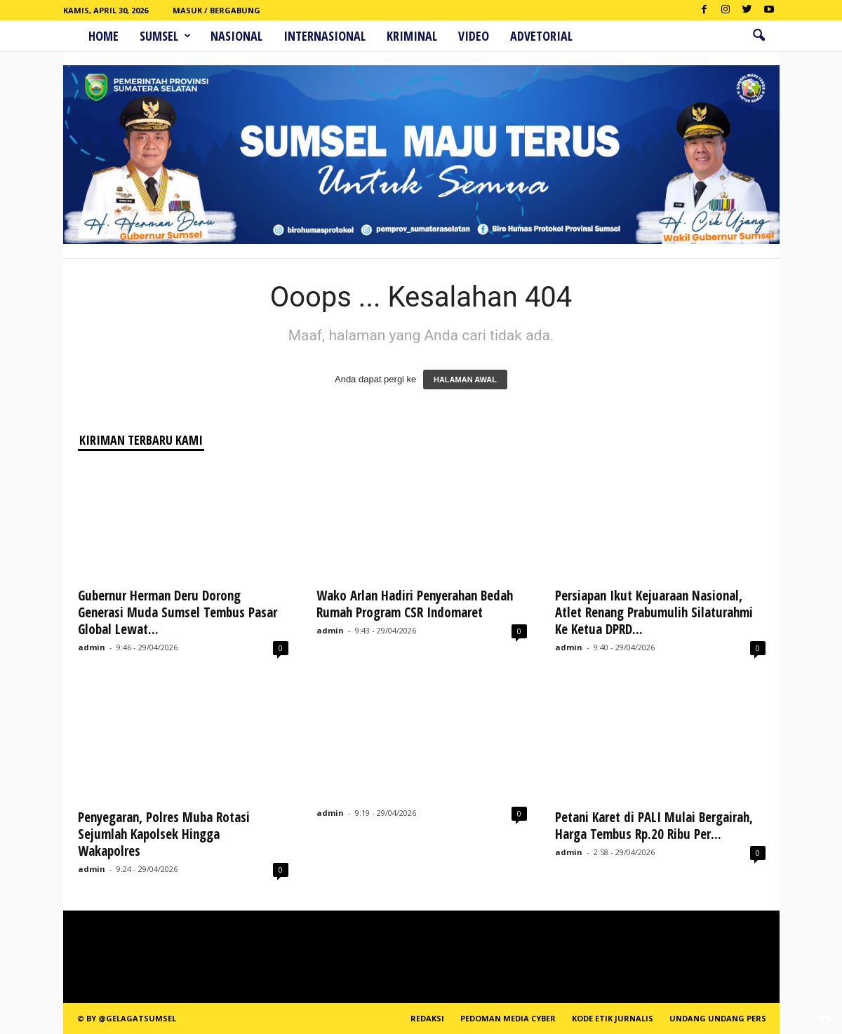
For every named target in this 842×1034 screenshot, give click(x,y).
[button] (758, 35)
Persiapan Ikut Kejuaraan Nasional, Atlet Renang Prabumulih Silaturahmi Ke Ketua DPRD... (655, 612)
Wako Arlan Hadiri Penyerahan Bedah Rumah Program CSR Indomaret (414, 604)
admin (91, 647)
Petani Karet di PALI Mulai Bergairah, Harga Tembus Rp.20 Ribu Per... (654, 825)
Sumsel (165, 35)
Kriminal (412, 35)
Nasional (236, 35)
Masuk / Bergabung (216, 10)
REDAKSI (427, 1018)
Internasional (324, 35)
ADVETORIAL (541, 35)
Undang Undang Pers (717, 1018)
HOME (103, 35)
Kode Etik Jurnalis (612, 1018)
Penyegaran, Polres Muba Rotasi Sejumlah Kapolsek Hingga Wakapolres (164, 834)
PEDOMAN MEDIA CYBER (508, 1018)
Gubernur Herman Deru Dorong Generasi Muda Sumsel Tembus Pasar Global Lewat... (177, 612)
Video (473, 35)
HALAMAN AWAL (465, 379)
